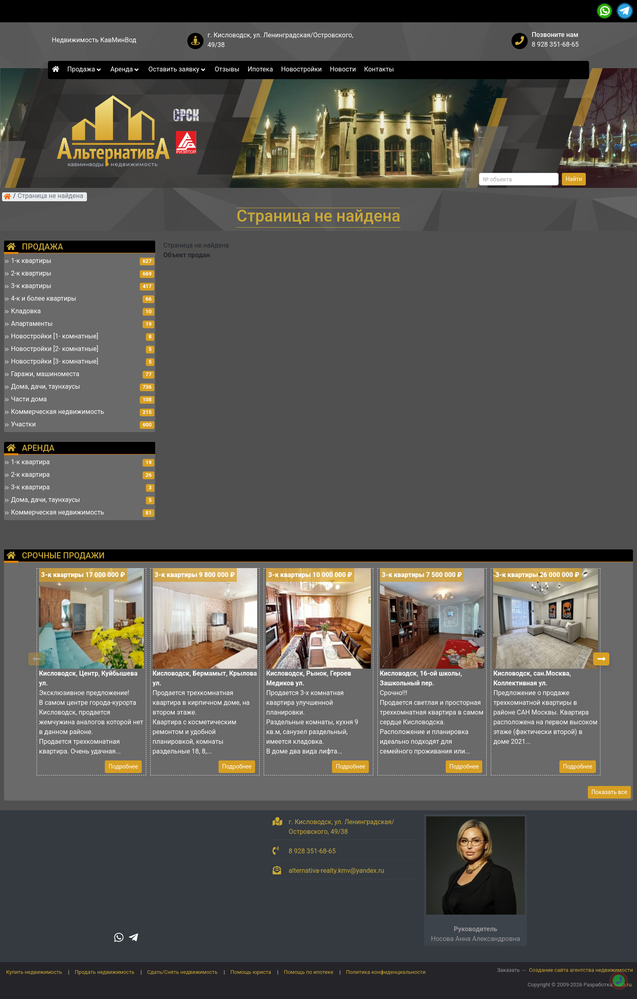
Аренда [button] (125, 69)
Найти (574, 179)
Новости (343, 69)
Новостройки (301, 69)
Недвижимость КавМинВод (94, 40)
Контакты (379, 69)
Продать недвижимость (104, 972)
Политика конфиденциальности (386, 972)
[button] (601, 658)
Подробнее (123, 766)
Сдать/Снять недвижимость (182, 972)
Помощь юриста (250, 972)
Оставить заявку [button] (177, 69)
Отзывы (227, 69)
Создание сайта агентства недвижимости (581, 970)
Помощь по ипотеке (309, 972)
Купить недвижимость (34, 972)
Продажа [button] (84, 69)
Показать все (609, 792)
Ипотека (260, 69)
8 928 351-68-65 (555, 44)
